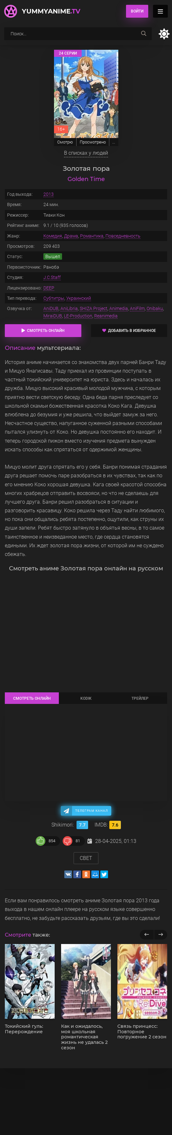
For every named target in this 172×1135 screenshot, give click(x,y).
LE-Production (78, 315)
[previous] (147, 935)
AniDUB (51, 308)
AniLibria (69, 308)
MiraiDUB (52, 315)
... (113, 142)
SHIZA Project (93, 308)
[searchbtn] (144, 33)
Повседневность (122, 235)
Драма (71, 235)
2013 (48, 194)
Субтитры (53, 298)
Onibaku (155, 308)
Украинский (78, 298)
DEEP (48, 287)
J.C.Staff (52, 277)
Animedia (118, 308)
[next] (160, 935)
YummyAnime (51, 11)
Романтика (92, 235)
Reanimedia (106, 315)
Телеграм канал (91, 810)
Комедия (52, 235)
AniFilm (137, 308)
